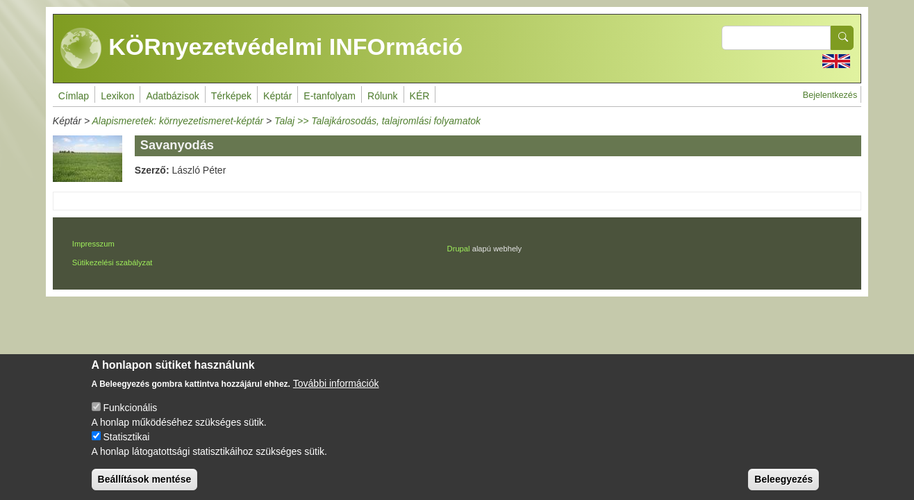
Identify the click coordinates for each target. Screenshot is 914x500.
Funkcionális (130, 420)
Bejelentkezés (830, 95)
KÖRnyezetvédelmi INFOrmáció (261, 48)
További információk (336, 395)
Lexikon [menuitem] (117, 95)
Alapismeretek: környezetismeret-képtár (177, 120)
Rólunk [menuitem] (382, 95)
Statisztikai (126, 449)
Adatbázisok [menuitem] (172, 95)
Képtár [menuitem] (277, 95)
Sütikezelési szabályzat (112, 262)
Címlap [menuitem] (73, 95)
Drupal (458, 248)
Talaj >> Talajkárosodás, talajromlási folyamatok (377, 120)
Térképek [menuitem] (231, 95)
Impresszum (93, 244)
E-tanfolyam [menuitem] (330, 95)
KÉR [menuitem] (420, 95)
